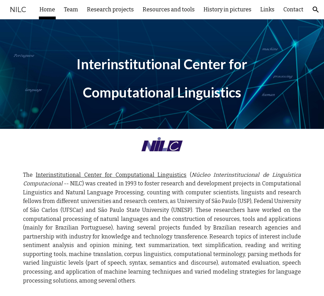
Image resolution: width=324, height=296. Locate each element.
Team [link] (71, 9)
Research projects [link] (110, 9)
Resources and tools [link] (169, 9)
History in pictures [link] (227, 9)
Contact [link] (293, 9)
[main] (162, 74)
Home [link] (47, 9)
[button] (315, 9)
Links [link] (267, 9)
